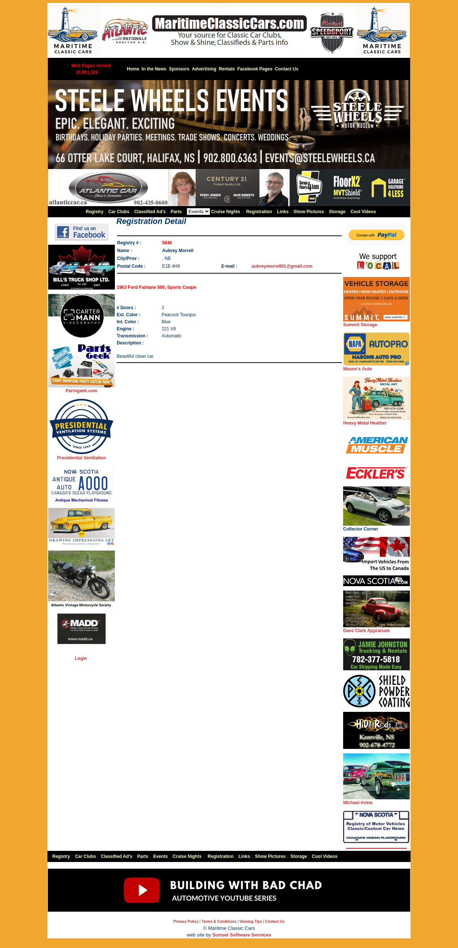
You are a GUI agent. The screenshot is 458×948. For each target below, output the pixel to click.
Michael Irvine (376, 800)
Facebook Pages (254, 69)
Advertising (204, 69)
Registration (259, 211)
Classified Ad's (150, 211)
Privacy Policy (186, 921)
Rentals (227, 69)
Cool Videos (363, 211)
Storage (337, 211)
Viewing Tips (250, 921)
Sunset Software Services (241, 935)
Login (81, 658)
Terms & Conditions (219, 921)
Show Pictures (308, 211)
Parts (176, 211)
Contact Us (286, 69)
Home (133, 69)
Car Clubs (118, 211)
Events (160, 856)
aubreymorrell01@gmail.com (282, 266)
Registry (94, 211)
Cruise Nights (225, 211)
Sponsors (179, 69)
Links (283, 211)
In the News (154, 69)
